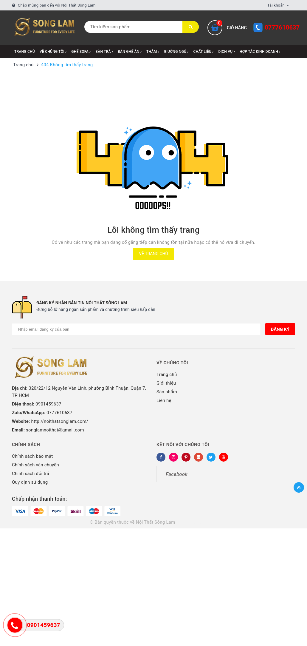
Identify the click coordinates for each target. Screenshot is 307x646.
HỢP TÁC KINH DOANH (260, 52)
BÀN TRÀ (104, 52)
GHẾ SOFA (81, 52)
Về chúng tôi (172, 363)
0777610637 (282, 27)
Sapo (212, 522)
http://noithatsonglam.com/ (60, 421)
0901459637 (48, 404)
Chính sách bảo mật (32, 456)
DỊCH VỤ (226, 52)
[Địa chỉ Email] (136, 329)
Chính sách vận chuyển (35, 465)
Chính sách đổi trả (30, 473)
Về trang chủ (153, 253)
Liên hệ (163, 400)
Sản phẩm (166, 391)
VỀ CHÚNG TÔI (53, 52)
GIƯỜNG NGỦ (176, 52)
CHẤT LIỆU (203, 52)
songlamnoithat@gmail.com (55, 430)
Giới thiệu (166, 383)
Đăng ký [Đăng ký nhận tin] (280, 329)
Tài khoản (276, 5)
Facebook (176, 474)
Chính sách (26, 444)
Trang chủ (24, 52)
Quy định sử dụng (30, 482)
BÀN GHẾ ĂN (130, 52)
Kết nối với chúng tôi (182, 444)
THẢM (152, 52)
